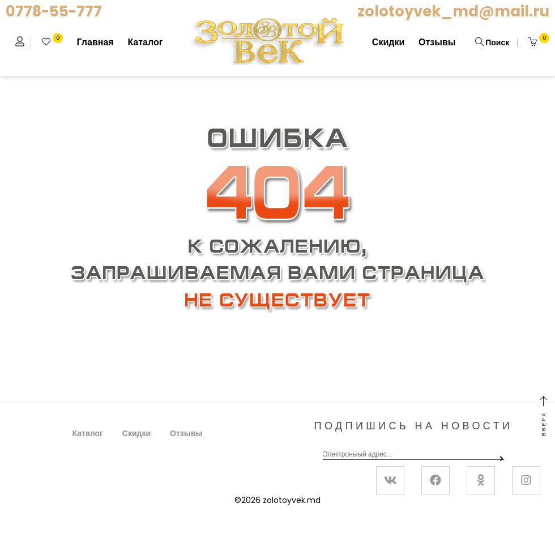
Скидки (388, 42)
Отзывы (437, 42)
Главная (95, 42)
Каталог (145, 42)
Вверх (543, 416)
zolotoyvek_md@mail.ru (453, 11)
